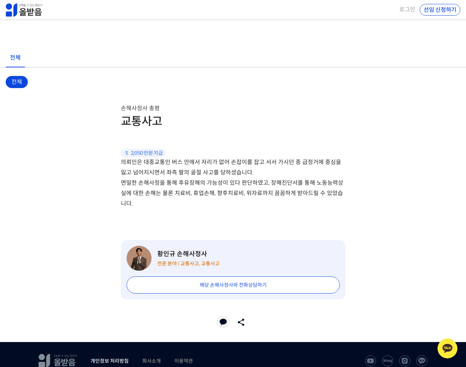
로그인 (407, 9)
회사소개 (151, 361)
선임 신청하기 (440, 10)
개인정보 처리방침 (110, 361)
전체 (16, 82)
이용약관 (183, 361)
